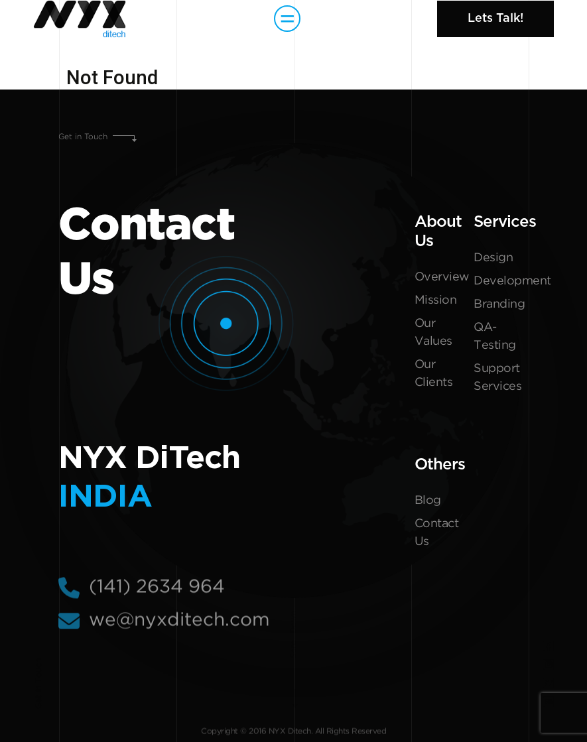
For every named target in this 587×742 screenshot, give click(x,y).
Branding (499, 304)
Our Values (433, 332)
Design (493, 258)
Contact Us (437, 533)
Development (501, 281)
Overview (442, 277)
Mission (436, 300)
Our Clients (434, 373)
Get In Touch (38, 683)
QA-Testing (495, 336)
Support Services (497, 377)
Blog (428, 500)
